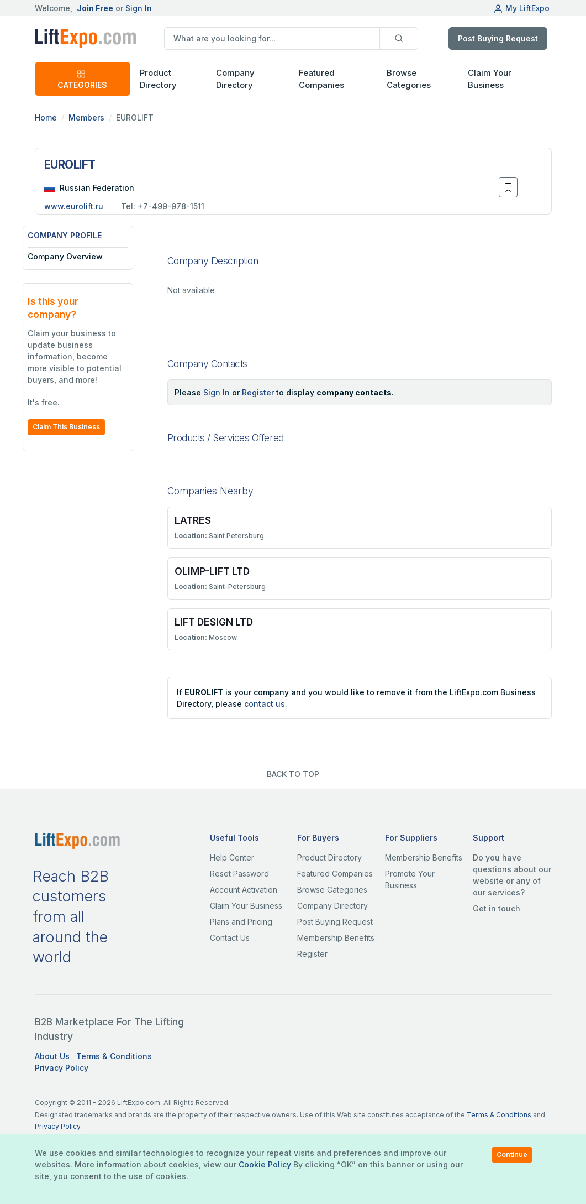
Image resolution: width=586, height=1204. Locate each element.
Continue (512, 1154)
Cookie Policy (265, 1164)
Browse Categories (409, 79)
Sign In (138, 8)
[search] (272, 38)
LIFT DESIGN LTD (214, 622)
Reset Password (239, 873)
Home (46, 117)
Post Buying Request (498, 38)
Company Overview (77, 256)
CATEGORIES (82, 79)
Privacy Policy (61, 1067)
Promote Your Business (410, 879)
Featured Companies (321, 79)
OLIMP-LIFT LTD (212, 571)
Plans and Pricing (241, 921)
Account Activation (243, 889)
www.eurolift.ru (73, 206)
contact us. (265, 703)
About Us (52, 1056)
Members (86, 117)
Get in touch (496, 908)
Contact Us (230, 937)
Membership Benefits (335, 937)
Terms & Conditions (114, 1056)
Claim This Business (78, 427)
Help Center (232, 857)
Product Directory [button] (158, 79)
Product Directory (329, 857)
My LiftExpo (521, 8)
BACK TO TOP (293, 774)
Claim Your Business (489, 79)
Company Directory (235, 79)
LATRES (193, 520)
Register (258, 392)
